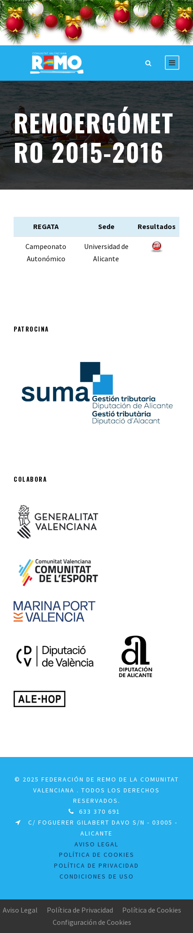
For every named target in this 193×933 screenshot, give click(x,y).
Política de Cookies (96, 854)
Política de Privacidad (80, 909)
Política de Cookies (151, 909)
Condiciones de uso (96, 876)
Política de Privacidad (96, 865)
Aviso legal (96, 844)
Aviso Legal (20, 909)
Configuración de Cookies (92, 922)
